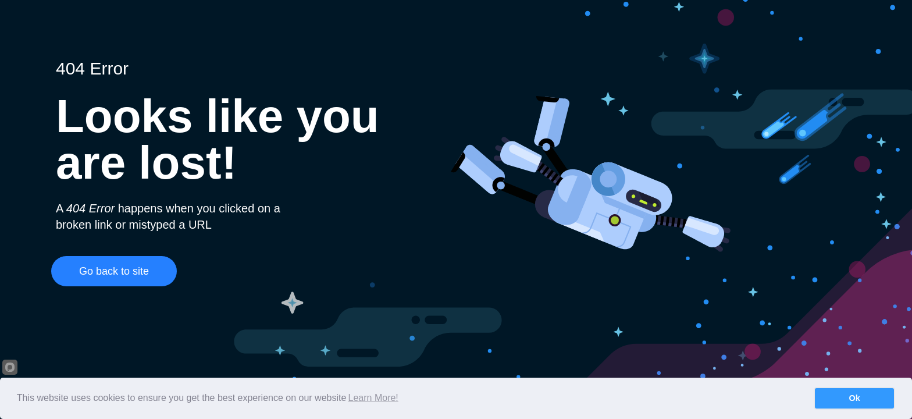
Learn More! (373, 398)
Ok (854, 398)
